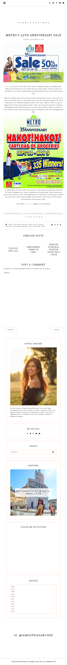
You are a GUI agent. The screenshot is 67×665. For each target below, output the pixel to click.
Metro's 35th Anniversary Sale (19, 226)
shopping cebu (39, 226)
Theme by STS (51, 662)
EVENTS (41, 224)
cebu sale (33, 224)
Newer (11, 329)
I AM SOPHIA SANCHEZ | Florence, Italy (25, 662)
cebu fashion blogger (18, 224)
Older (56, 329)
